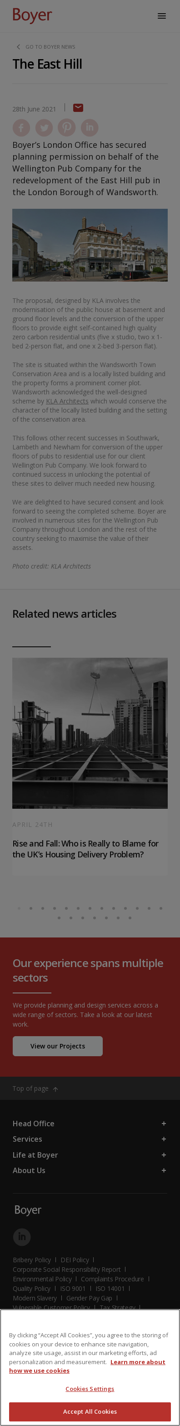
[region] (90, 1367)
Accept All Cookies (90, 1411)
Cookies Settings (89, 1389)
